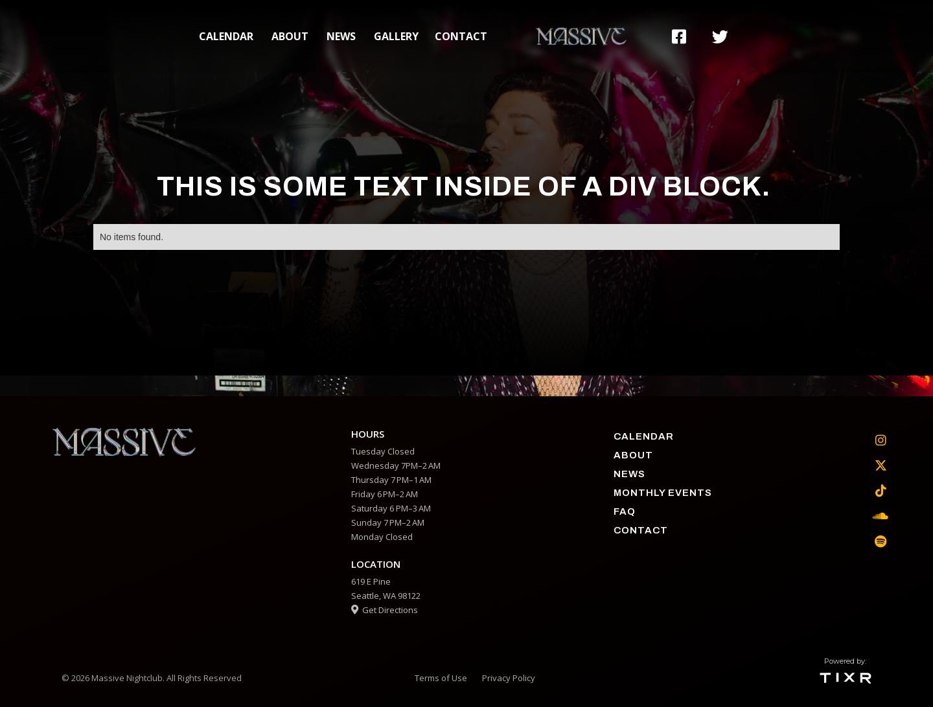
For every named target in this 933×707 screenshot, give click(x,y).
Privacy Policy (508, 678)
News (341, 36)
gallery (396, 36)
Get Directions (384, 610)
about (289, 36)
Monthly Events (663, 493)
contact (461, 36)
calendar (226, 36)
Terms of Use (441, 678)
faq (625, 511)
